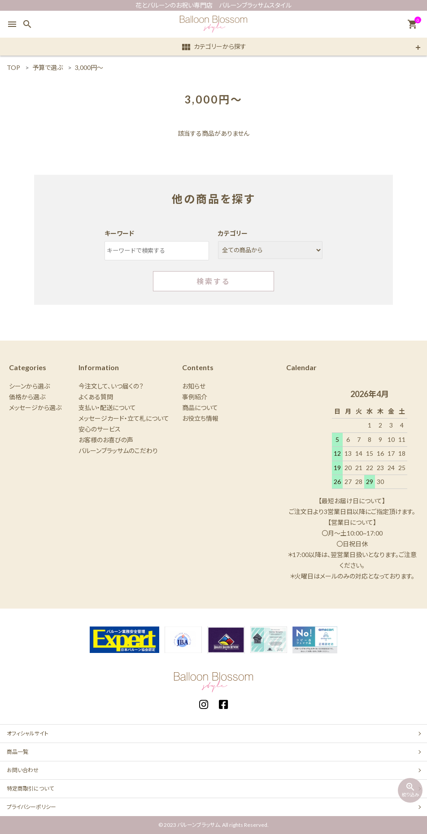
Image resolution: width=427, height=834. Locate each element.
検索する (213, 281)
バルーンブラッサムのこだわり (118, 450)
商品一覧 (17, 751)
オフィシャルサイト (27, 733)
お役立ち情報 (200, 418)
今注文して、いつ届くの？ (111, 386)
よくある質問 (95, 397)
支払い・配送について (107, 407)
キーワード (119, 233)
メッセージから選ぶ (35, 407)
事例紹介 (194, 397)
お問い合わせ (23, 770)
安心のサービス (99, 429)
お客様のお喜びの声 (105, 440)
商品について (200, 407)
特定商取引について (30, 788)
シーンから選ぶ (29, 386)
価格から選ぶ (27, 397)
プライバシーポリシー (31, 807)
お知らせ (193, 386)
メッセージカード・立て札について (123, 418)
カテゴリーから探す (213, 47)
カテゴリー (233, 233)
